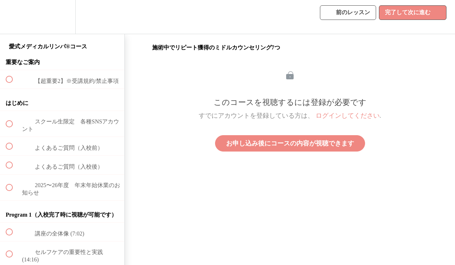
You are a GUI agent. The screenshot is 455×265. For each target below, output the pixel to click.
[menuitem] (62, 17)
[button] (13, 17)
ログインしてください (348, 115)
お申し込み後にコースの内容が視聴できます (290, 143)
